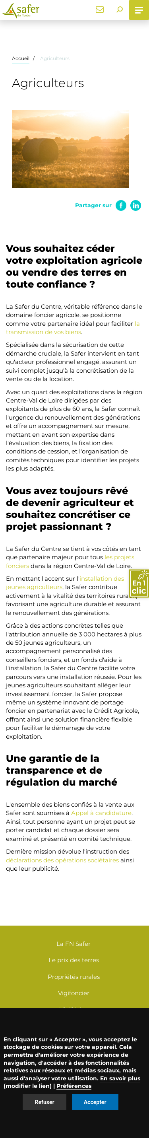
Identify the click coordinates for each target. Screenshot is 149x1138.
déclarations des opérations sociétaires (62, 860)
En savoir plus (120, 1078)
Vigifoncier (73, 993)
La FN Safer (73, 943)
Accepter (95, 1102)
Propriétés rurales (74, 976)
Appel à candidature (101, 813)
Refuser (44, 1102)
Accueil (20, 58)
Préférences (73, 1085)
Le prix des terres (73, 960)
